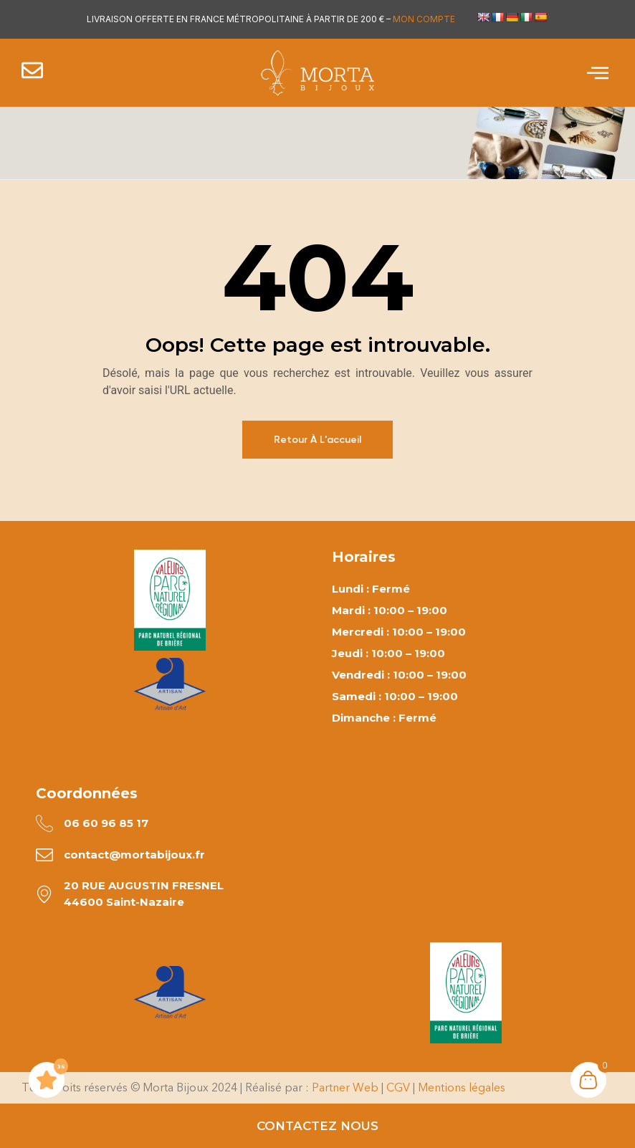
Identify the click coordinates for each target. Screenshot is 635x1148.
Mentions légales (461, 1089)
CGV (398, 1089)
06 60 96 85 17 (107, 823)
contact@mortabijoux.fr (135, 855)
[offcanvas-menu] (597, 73)
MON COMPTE (424, 19)
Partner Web (345, 1089)
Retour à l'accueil (317, 440)
